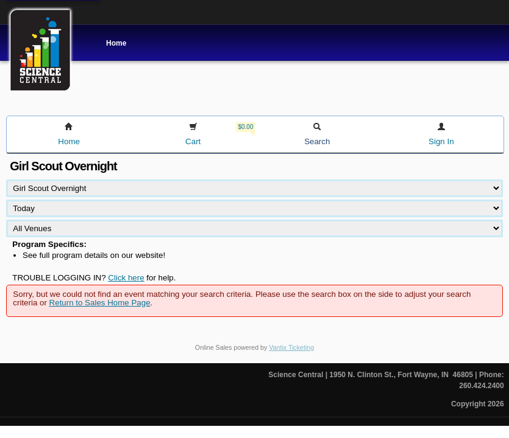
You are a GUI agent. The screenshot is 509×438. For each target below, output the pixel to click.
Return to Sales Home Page (100, 302)
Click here (126, 277)
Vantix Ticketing (291, 347)
